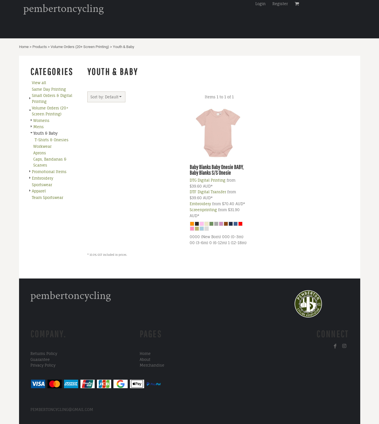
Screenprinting (203, 209)
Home (24, 47)
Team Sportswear (47, 197)
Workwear (42, 146)
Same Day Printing (49, 89)
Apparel (39, 191)
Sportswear (42, 184)
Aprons (39, 153)
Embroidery (42, 178)
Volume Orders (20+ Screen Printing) (80, 47)
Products (39, 47)
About (145, 359)
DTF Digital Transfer (208, 192)
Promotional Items (49, 171)
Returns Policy (43, 353)
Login (260, 3)
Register (280, 3)
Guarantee (40, 359)
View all (39, 82)
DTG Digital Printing (207, 180)
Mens (38, 126)
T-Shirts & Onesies (52, 140)
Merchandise (152, 365)
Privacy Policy (42, 365)
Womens (41, 120)
